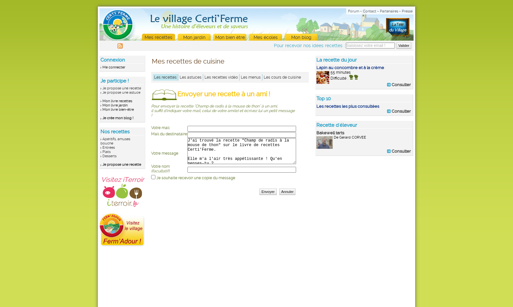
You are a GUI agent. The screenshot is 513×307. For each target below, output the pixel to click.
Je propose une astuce (121, 92)
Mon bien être (230, 37)
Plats (106, 152)
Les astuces (191, 77)
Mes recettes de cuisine (188, 61)
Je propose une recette (121, 88)
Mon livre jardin (115, 105)
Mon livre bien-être (118, 109)
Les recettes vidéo (221, 77)
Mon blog (301, 37)
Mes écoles (266, 37)
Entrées (108, 147)
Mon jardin (194, 37)
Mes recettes (158, 37)
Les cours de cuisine (282, 77)
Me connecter (113, 67)
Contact (369, 11)
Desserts (109, 156)
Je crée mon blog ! (117, 118)
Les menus (251, 77)
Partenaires (389, 11)
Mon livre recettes (117, 101)
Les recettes (165, 77)
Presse (407, 11)
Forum (353, 11)
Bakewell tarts (330, 132)
